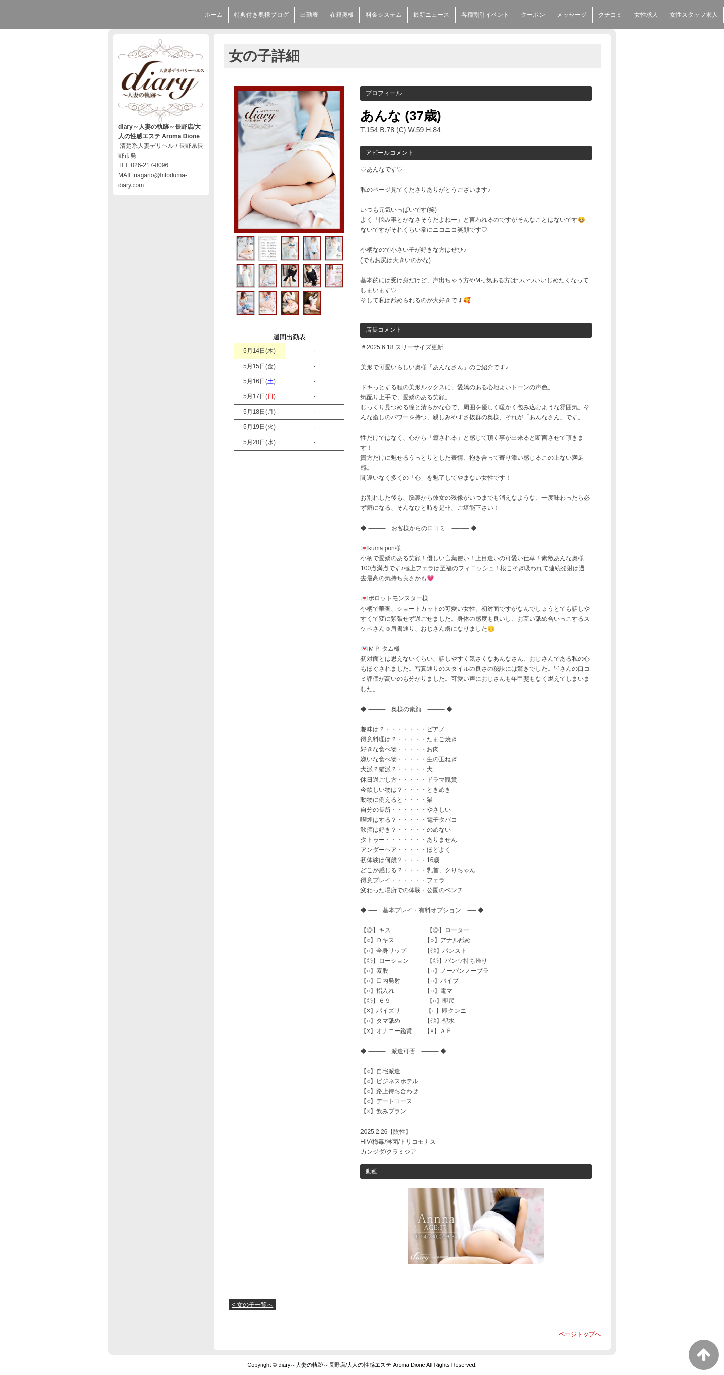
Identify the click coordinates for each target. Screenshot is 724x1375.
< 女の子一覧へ (252, 1304)
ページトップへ (580, 1334)
